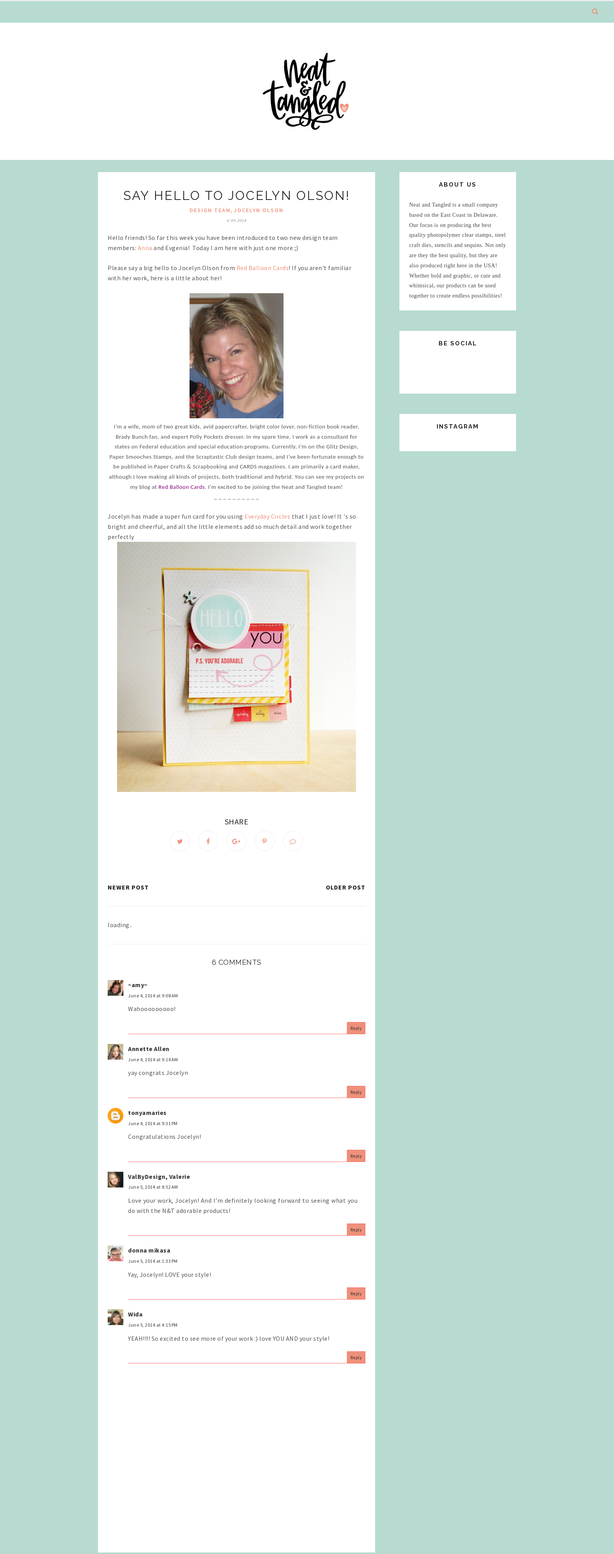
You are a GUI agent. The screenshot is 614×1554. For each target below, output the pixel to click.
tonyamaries (147, 1114)
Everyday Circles (267, 516)
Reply (356, 1029)
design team (210, 210)
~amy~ (138, 986)
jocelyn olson (259, 210)
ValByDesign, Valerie (159, 1178)
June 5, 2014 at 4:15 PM (153, 1326)
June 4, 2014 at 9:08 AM (153, 996)
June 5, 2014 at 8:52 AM (153, 1188)
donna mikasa (149, 1251)
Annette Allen (149, 1050)
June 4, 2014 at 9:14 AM (153, 1060)
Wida (135, 1315)
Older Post (345, 888)
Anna (145, 248)
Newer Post (128, 888)
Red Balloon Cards (263, 268)
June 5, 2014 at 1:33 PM (153, 1262)
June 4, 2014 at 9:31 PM (153, 1124)
